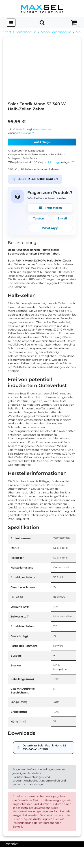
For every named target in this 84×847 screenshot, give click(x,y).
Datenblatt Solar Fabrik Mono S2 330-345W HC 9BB (44, 747)
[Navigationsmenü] (11, 23)
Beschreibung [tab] (22, 242)
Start (7, 32)
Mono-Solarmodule (56, 32)
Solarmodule (26, 32)
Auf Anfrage (42, 142)
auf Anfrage (52, 162)
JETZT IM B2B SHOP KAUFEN (35, 179)
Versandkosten (42, 129)
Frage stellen (50, 208)
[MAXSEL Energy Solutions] (42, 8)
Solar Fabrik (30, 158)
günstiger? (27, 133)
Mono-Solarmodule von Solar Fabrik (43, 154)
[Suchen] (42, 22)
